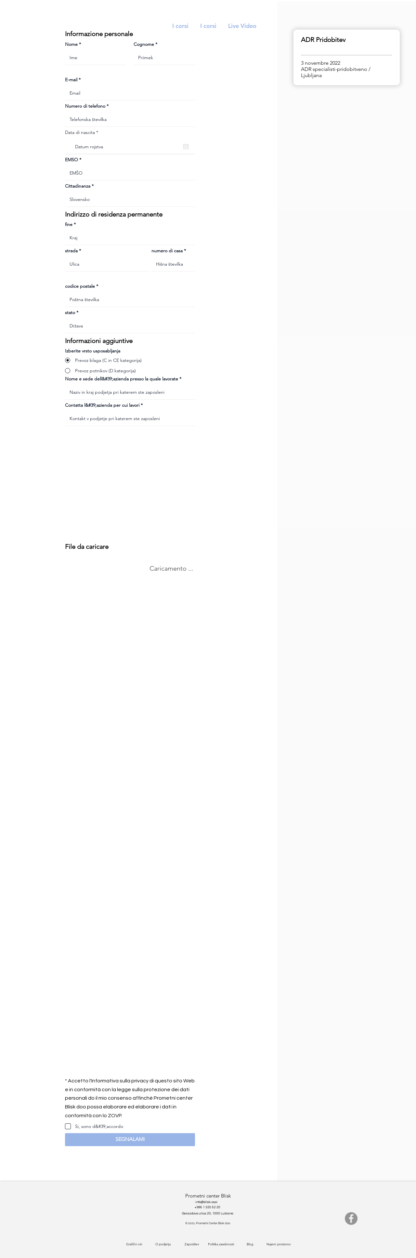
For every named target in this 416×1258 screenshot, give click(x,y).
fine (68, 224)
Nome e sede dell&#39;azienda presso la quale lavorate (121, 379)
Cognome (144, 44)
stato (70, 312)
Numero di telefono (85, 106)
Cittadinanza (77, 186)
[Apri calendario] (185, 146)
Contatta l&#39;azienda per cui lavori (102, 405)
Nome (71, 44)
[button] (130, 1139)
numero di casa (167, 250)
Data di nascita (83, 132)
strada (71, 250)
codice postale (80, 286)
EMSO (71, 159)
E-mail (71, 79)
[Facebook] (351, 1218)
